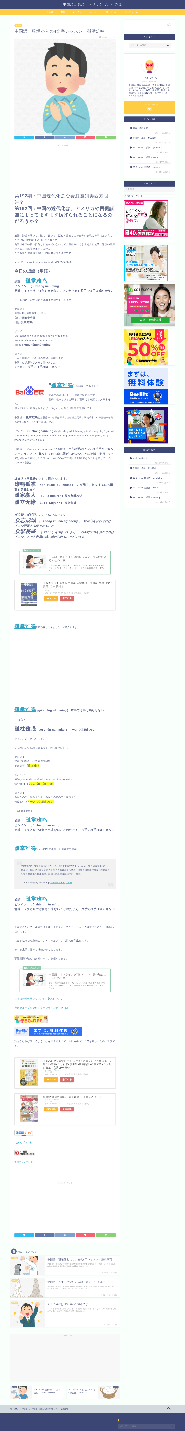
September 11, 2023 (61, 883)
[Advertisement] (65, 168)
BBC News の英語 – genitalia (147, 148)
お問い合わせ (110, 12)
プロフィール (131, 12)
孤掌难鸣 (62, 385)
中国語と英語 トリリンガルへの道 (92, 4)
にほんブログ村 (23, 1143)
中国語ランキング (23, 1162)
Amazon (51, 599)
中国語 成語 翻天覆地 (145, 138)
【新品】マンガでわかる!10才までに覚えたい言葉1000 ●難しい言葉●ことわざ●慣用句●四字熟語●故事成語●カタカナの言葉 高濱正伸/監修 (78, 1064)
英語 (63, 12)
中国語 (50, 12)
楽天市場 (67, 599)
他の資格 (77, 12)
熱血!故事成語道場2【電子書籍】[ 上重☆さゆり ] (72, 1097)
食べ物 (92, 12)
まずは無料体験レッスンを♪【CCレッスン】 (40, 999)
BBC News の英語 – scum (145, 157)
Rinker (56, 589)
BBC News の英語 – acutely (146, 167)
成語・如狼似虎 (140, 128)
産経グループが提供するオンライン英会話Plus (41, 1008)
